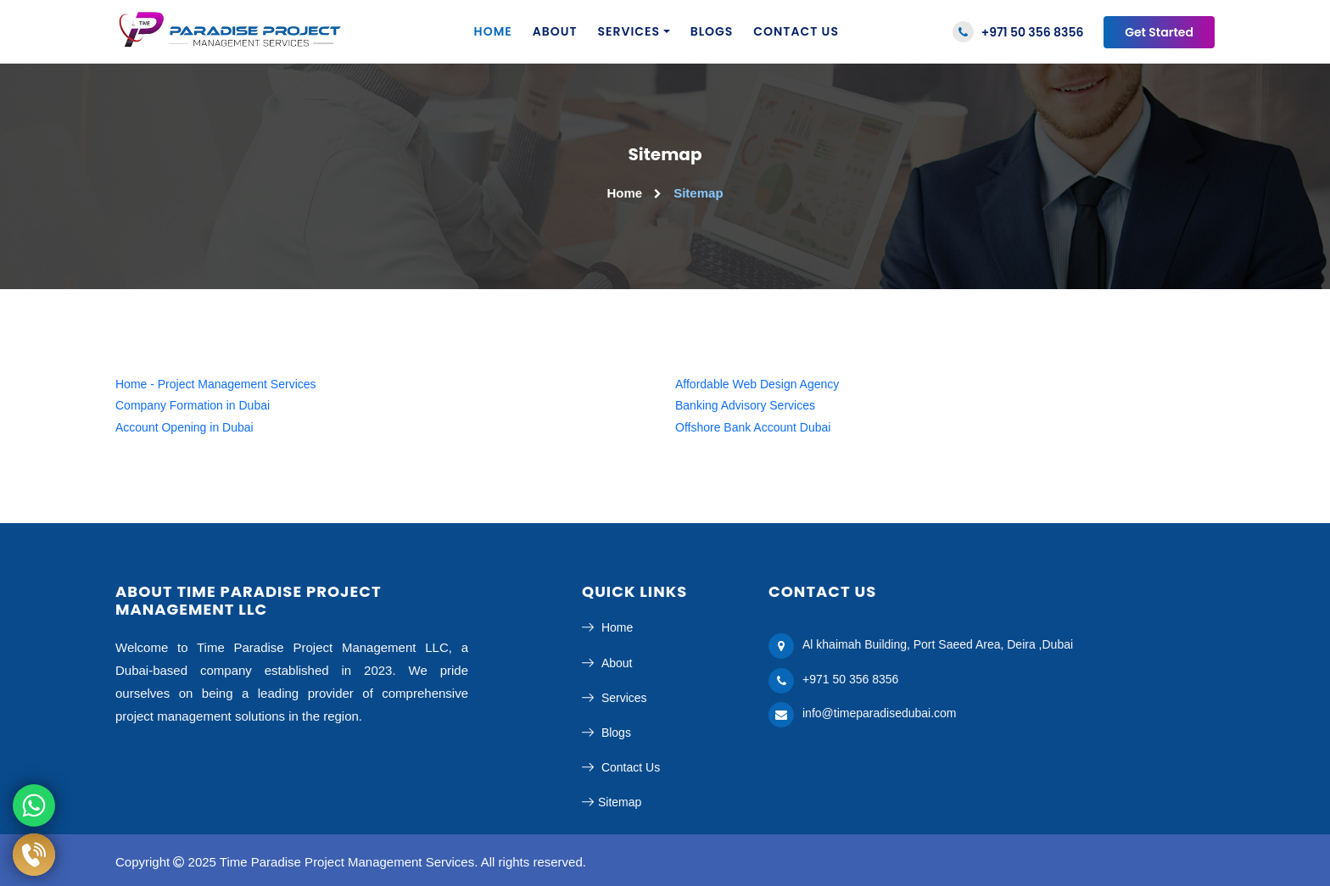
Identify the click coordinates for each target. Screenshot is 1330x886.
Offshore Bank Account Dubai (752, 427)
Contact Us (621, 767)
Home (493, 31)
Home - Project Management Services (215, 384)
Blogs (712, 31)
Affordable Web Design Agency (757, 384)
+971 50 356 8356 (1018, 31)
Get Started (1159, 32)
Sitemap (611, 802)
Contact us (796, 31)
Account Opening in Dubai (184, 427)
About (555, 31)
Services (629, 31)
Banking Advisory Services (745, 405)
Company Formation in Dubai (192, 405)
